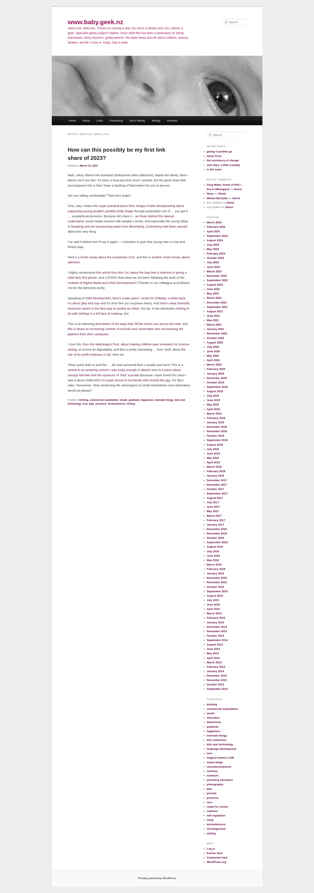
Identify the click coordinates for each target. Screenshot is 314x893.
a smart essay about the (95, 257)
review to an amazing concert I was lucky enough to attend (109, 370)
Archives (172, 120)
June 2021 (213, 315)
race (209, 802)
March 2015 (214, 613)
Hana (210, 193)
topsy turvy (214, 156)
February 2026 (216, 226)
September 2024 (217, 235)
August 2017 (215, 497)
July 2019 (213, 395)
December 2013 (217, 675)
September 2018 (217, 440)
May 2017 (213, 511)
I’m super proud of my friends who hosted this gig (135, 380)
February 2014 (216, 666)
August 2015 (215, 595)
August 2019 (215, 391)
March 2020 (214, 364)
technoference (116, 403)
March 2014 (214, 662)
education (213, 717)
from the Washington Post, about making (111, 344)
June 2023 (213, 267)
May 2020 (213, 355)
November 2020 (217, 333)
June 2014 (213, 649)
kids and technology (220, 744)
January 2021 (215, 329)
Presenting (116, 120)
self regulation (216, 815)
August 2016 (215, 546)
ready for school (217, 806)
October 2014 (215, 635)
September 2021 (217, 307)
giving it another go (219, 151)
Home (72, 120)
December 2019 (217, 378)
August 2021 (215, 311)
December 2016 (217, 529)
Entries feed (214, 853)
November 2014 (217, 631)
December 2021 (217, 302)
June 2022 (213, 289)
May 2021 (213, 320)
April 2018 (213, 462)
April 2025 (213, 231)
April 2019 (213, 409)
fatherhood (214, 722)
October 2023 (215, 258)
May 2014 (213, 653)
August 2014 (215, 644)
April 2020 (213, 360)
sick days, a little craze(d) (223, 165)
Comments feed (217, 857)
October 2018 (215, 435)
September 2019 (217, 386)
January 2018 (215, 475)
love (85, 403)
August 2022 (215, 284)
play (91, 403)
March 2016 (214, 564)
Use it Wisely (137, 120)
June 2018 (213, 453)
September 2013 (217, 688)
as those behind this (149, 216)
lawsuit (169, 216)
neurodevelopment (219, 766)
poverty (212, 793)
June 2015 (213, 604)
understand (76, 221)
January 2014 (215, 671)
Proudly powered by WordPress (157, 878)
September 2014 (217, 640)
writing (131, 403)
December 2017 (217, 480)
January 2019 (215, 422)
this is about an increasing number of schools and (103, 329)
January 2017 (215, 524)
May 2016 (213, 560)
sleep (210, 819)
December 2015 (217, 577)
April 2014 (213, 658)
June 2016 (213, 555)
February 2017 (216, 520)
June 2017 (213, 506)
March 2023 (214, 271)
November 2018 (217, 431)
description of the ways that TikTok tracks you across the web (138, 324)
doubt (123, 400)
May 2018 (213, 458)
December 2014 (217, 626)
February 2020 (216, 369)
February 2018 (216, 471)
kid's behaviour (217, 740)
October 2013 (215, 684)
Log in (211, 848)
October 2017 (215, 489)
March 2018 (214, 466)
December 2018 (217, 426)
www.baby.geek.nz (95, 22)
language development (222, 748)
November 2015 (217, 582)
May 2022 (213, 293)
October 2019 (215, 382)
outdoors (213, 775)
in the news (214, 169)
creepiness (120, 257)
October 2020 (215, 338)
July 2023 (213, 262)
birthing (83, 400)
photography (215, 784)
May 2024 (213, 249)
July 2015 (213, 600)
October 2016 (215, 537)
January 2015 (215, 622)
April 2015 (213, 609)
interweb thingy (164, 400)
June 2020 (213, 351)
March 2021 (214, 324)
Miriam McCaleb (217, 198)
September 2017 (217, 493)
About (86, 120)
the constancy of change (223, 160)
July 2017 (213, 502)
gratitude (133, 400)
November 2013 (217, 680)
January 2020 (215, 373)
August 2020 (215, 342)
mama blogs (215, 762)
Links (99, 120)
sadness (212, 811)
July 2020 (213, 346)
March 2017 (214, 515)
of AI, (132, 257)
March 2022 (214, 297)
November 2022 (217, 275)
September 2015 (217, 591)
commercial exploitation (104, 400)
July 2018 (213, 449)
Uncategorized (216, 828)
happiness (147, 400)
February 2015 (216, 617)
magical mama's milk (220, 757)
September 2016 (217, 542)
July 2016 (213, 551)
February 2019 (216, 418)
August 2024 (215, 240)
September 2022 (217, 280)
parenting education (220, 780)
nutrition (212, 771)
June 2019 (213, 400)
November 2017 (217, 484)
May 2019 (213, 404)
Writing (156, 120)
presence (101, 403)
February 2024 (216, 253)
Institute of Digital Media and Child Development (101, 283)
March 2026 (214, 222)
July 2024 (213, 244)
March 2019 (214, 413)
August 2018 (215, 444)
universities (146, 329)
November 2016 (217, 533)
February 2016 (216, 569)
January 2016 (215, 573)
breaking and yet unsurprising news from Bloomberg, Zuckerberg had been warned (129, 226)
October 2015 (215, 586)
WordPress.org (216, 862)
